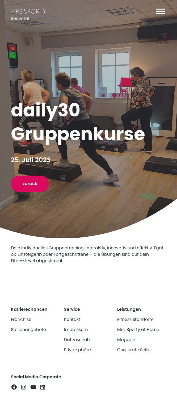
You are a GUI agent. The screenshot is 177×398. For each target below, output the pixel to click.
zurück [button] (30, 184)
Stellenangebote (28, 330)
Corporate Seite (133, 350)
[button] (160, 11)
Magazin (126, 340)
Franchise (21, 320)
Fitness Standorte (135, 320)
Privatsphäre (77, 350)
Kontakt (72, 320)
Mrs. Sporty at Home (138, 330)
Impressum (76, 330)
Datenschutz (77, 340)
